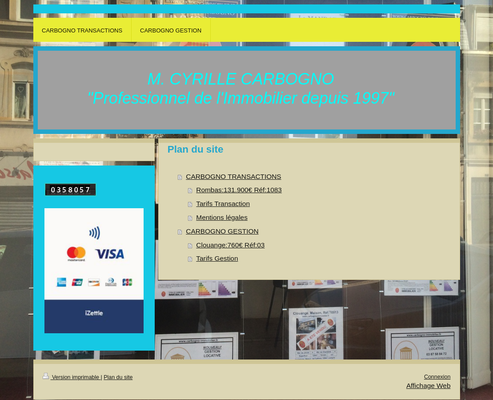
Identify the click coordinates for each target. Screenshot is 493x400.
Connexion (437, 377)
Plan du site (118, 377)
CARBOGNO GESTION (222, 231)
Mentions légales (222, 217)
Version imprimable (72, 377)
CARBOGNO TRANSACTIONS (233, 176)
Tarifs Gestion (217, 258)
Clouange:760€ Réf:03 (230, 245)
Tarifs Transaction (223, 203)
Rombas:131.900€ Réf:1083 (239, 190)
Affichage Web (428, 385)
